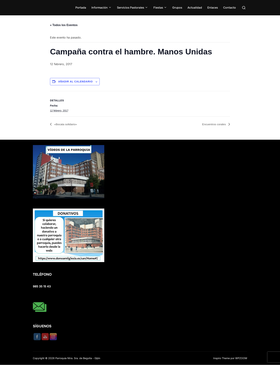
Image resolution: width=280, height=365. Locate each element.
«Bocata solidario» (65, 124)
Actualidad (195, 7)
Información (101, 7)
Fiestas (160, 7)
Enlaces (212, 7)
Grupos (177, 7)
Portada (80, 7)
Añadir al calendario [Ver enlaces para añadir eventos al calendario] (75, 81)
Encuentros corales (214, 124)
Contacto (229, 7)
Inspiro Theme (221, 358)
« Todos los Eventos (64, 25)
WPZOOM (241, 358)
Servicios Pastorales (132, 7)
